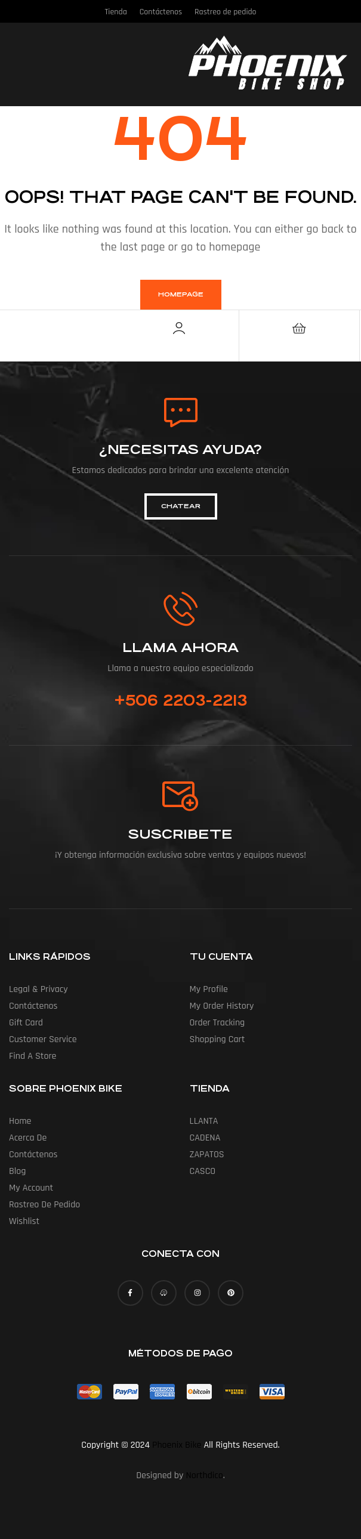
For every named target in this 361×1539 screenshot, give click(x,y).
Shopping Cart (217, 1039)
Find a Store (32, 1056)
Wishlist (24, 1221)
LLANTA (204, 1121)
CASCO (203, 1171)
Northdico (204, 1475)
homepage (180, 294)
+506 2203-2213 (180, 700)
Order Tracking (217, 1022)
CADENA (205, 1138)
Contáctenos (33, 1006)
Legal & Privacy (38, 989)
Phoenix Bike (176, 1445)
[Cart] (299, 328)
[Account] (179, 328)
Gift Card (26, 1022)
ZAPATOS (207, 1154)
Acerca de (28, 1138)
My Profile (209, 989)
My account (31, 1188)
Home (20, 1121)
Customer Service (43, 1039)
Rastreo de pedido (44, 1204)
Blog (17, 1171)
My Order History (222, 1006)
